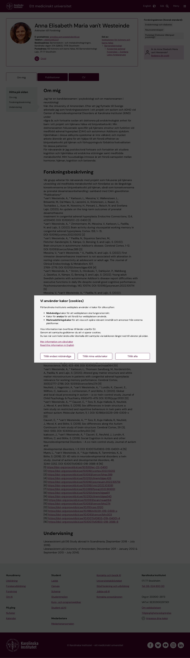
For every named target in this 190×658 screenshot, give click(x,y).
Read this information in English (57, 345)
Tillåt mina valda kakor (95, 356)
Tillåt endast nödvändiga (57, 356)
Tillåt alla (133, 356)
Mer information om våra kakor (56, 341)
